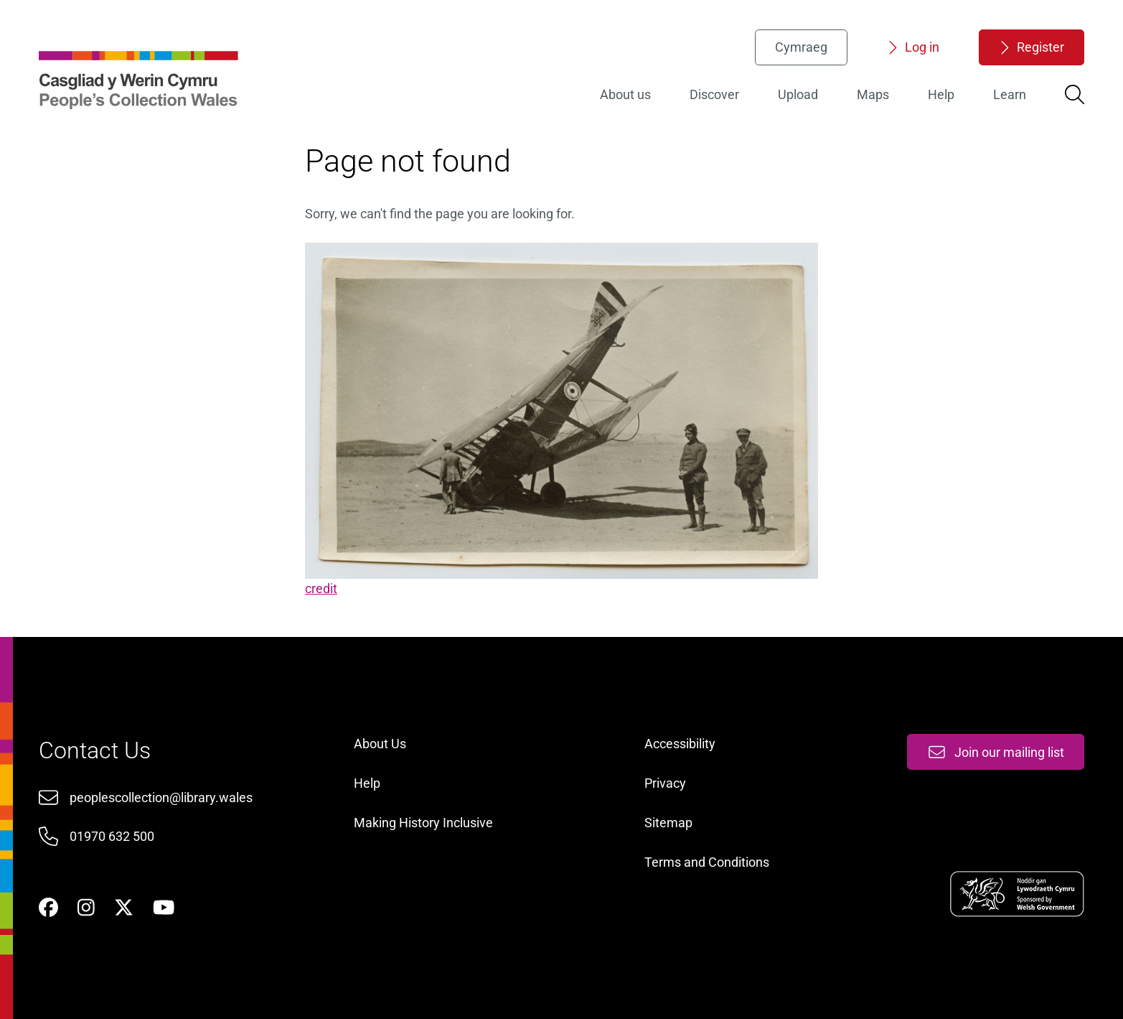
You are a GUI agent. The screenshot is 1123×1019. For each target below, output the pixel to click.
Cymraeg (801, 47)
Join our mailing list (995, 752)
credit (321, 588)
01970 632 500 (112, 836)
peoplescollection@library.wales (161, 797)
